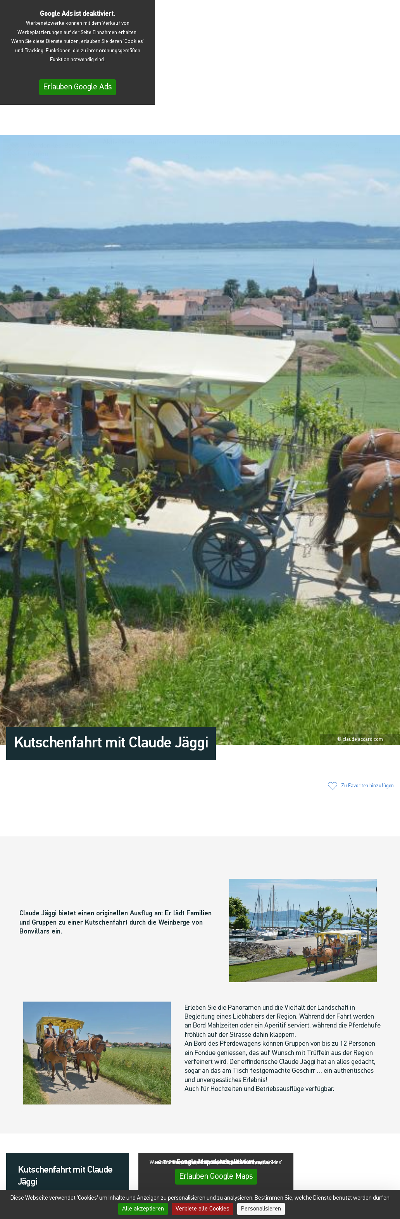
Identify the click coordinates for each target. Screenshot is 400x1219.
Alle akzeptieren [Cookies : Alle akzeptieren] (143, 1209)
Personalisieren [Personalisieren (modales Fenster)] (261, 1209)
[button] (320, 145)
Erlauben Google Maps (216, 1177)
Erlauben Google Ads (77, 87)
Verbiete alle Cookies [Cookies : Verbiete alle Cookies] (202, 1209)
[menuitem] (380, 146)
